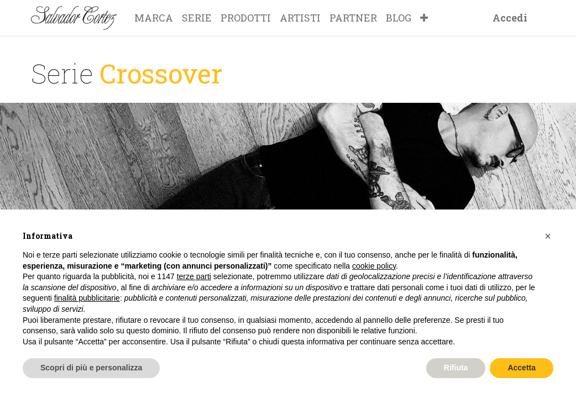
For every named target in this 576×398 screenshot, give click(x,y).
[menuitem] (153, 17)
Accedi (510, 17)
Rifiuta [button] (456, 367)
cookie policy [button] (374, 265)
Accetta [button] (521, 367)
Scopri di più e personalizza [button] (91, 367)
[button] (424, 17)
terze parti (194, 276)
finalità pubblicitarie (87, 298)
